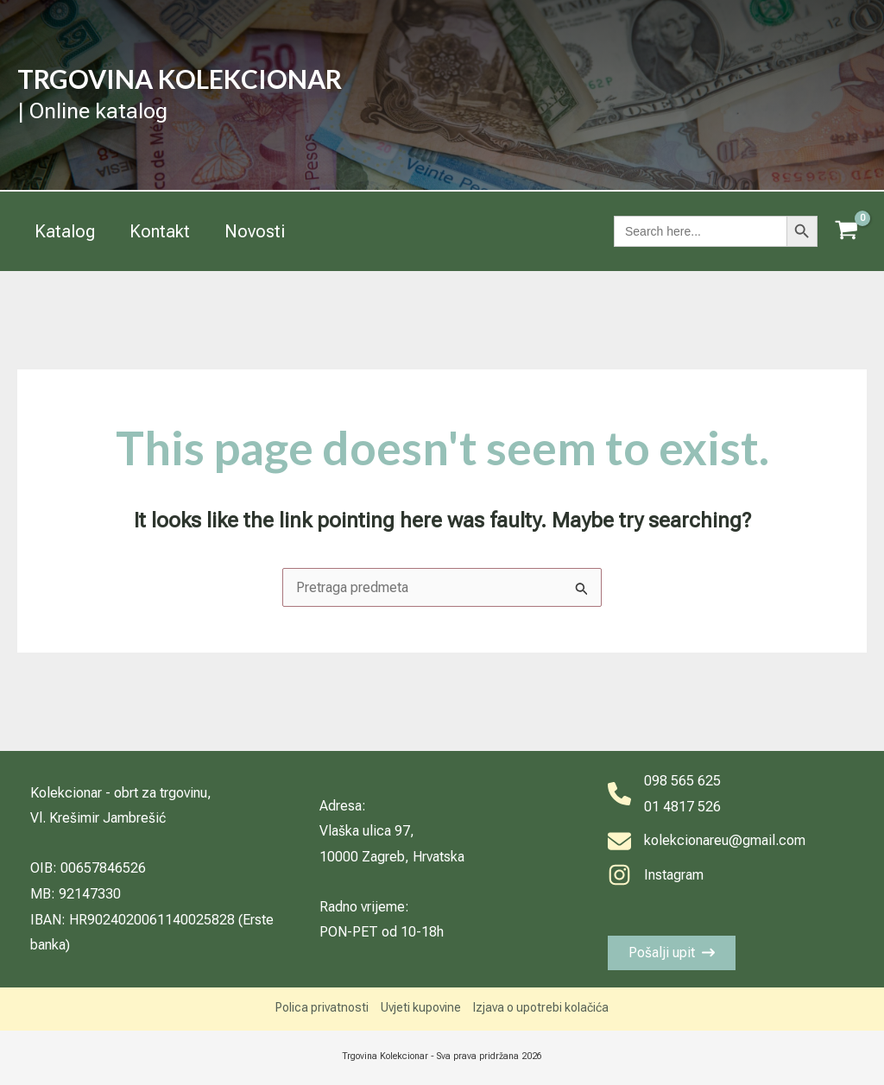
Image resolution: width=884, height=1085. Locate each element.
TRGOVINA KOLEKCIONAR (179, 78)
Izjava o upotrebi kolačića (541, 1007)
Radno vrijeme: (364, 907)
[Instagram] (656, 875)
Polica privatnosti (322, 1007)
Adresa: (342, 806)
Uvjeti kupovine (421, 1007)
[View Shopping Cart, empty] (846, 231)
